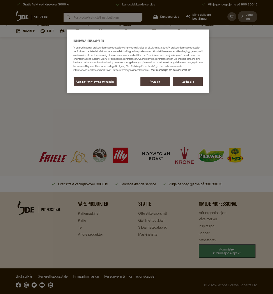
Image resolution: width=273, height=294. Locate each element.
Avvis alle (155, 82)
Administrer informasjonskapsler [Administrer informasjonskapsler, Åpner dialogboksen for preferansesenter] (95, 82)
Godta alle (188, 82)
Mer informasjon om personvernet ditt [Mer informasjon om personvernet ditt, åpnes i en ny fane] (171, 70)
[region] (138, 61)
